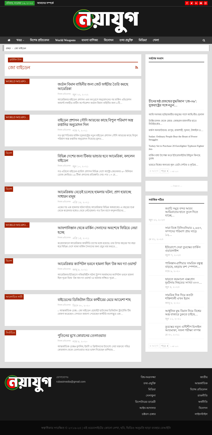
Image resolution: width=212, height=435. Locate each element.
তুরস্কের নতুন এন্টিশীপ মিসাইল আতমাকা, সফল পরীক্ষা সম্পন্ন (183, 328)
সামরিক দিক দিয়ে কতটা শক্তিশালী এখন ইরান (179, 296)
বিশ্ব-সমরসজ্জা (148, 377)
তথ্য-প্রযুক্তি (149, 383)
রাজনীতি (203, 395)
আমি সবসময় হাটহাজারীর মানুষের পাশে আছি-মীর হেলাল (176, 114)
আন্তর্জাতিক (201, 383)
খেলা (162, 40)
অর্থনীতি (203, 401)
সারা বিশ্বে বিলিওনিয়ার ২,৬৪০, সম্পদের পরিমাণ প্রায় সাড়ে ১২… (183, 231)
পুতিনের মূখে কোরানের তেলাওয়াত (82, 336)
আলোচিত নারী (14, 296)
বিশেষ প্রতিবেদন (41, 40)
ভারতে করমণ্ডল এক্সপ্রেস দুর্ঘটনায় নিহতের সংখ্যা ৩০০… (183, 280)
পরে (164, 171)
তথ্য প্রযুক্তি (130, 40)
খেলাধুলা (151, 395)
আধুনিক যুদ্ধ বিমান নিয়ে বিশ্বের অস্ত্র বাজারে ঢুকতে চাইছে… (183, 312)
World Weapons (67, 40)
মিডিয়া (148, 40)
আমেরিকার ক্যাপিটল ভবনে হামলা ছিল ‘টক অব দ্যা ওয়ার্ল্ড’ (97, 264)
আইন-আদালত (147, 408)
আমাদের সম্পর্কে (45, 3)
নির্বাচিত (10, 332)
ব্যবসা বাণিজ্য (92, 40)
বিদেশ (9, 153)
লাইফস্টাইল (201, 414)
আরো (175, 40)
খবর (19, 40)
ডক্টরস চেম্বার (149, 414)
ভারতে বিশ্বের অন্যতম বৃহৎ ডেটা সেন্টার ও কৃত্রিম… (173, 164)
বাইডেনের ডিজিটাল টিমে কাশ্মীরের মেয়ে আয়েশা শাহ (94, 300)
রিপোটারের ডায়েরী (145, 401)
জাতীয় (204, 377)
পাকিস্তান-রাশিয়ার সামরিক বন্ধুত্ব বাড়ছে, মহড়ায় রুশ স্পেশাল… (184, 265)
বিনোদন (112, 40)
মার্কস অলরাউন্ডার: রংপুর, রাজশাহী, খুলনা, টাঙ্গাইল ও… (176, 130)
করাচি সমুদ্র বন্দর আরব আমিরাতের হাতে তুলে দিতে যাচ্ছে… (181, 212)
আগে (154, 171)
